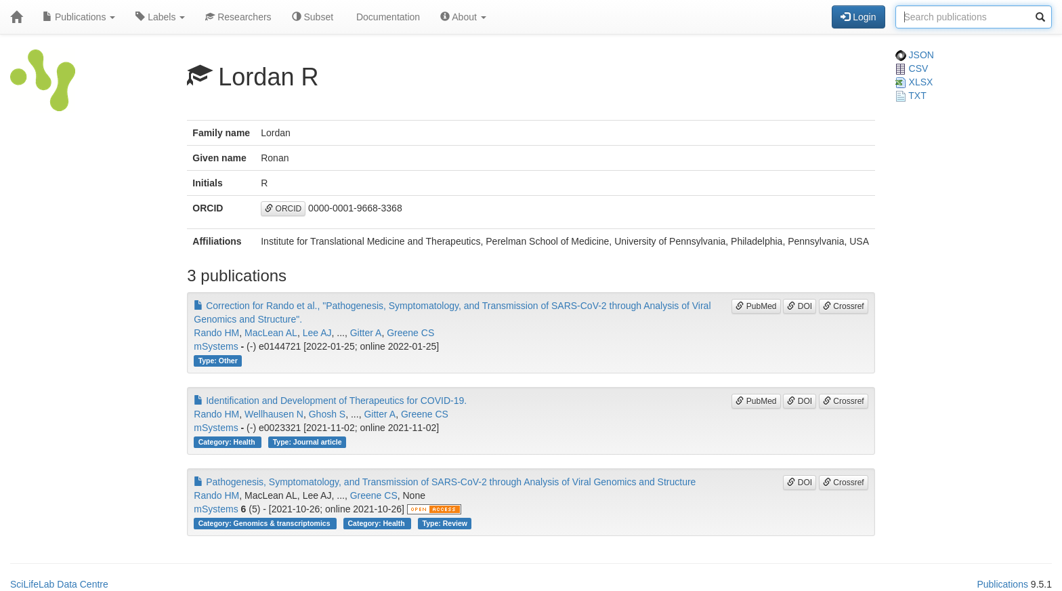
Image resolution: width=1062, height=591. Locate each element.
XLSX (914, 82)
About (463, 17)
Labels (160, 17)
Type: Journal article (307, 442)
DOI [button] (799, 306)
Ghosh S (327, 414)
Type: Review (445, 523)
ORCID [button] (283, 208)
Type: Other (218, 360)
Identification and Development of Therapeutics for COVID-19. (330, 400)
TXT (911, 95)
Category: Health (227, 442)
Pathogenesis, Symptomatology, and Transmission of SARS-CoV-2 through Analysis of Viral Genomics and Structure (445, 481)
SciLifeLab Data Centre (59, 584)
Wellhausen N (274, 414)
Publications (79, 17)
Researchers (238, 17)
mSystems (216, 346)
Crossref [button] (843, 306)
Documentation (387, 17)
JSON (914, 54)
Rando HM (216, 332)
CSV (912, 68)
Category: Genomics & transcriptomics (265, 523)
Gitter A (366, 332)
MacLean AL (271, 332)
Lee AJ (317, 332)
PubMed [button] (756, 306)
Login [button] (858, 17)
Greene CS (410, 332)
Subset (312, 17)
